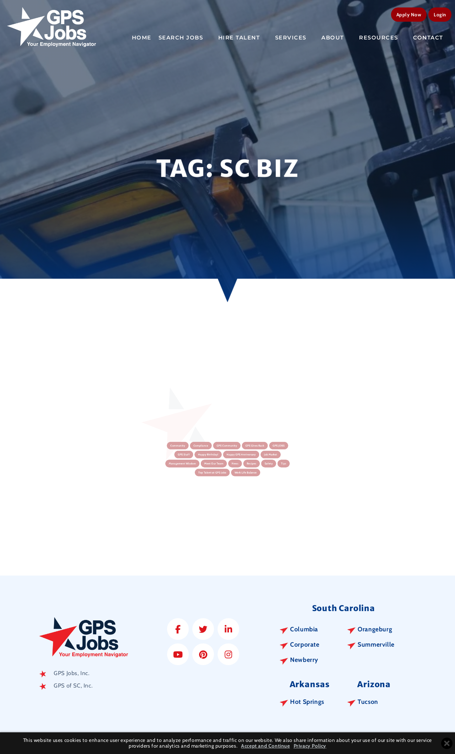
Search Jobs (185, 36)
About (336, 36)
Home (141, 36)
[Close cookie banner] (447, 743)
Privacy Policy (310, 746)
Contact (432, 36)
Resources (382, 36)
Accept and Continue (265, 746)
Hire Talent (243, 36)
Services (295, 36)
